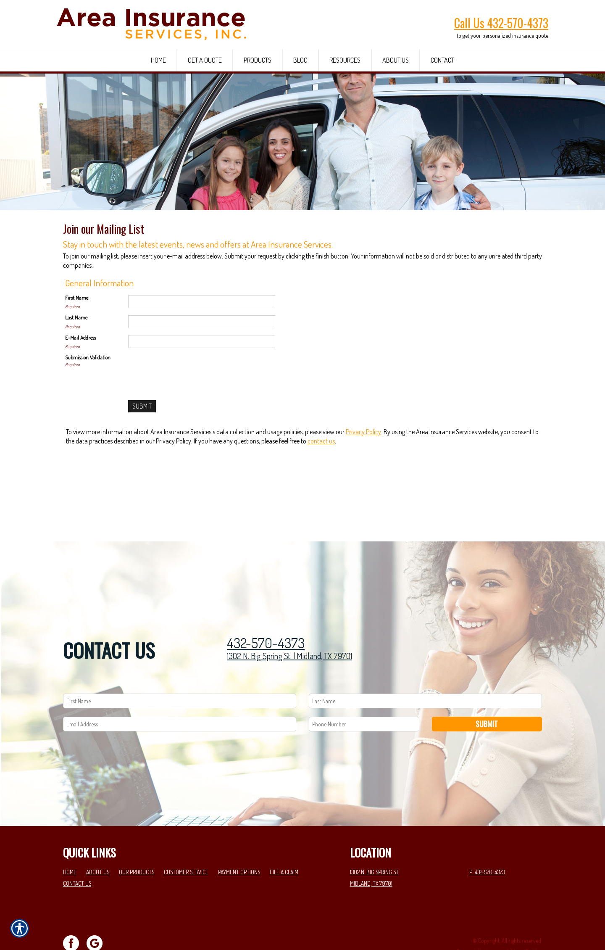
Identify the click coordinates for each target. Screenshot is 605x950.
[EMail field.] (179, 695)
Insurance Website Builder (513, 923)
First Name (76, 354)
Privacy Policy (363, 489)
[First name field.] (179, 672)
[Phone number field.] (364, 695)
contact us (321, 498)
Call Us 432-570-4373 (501, 23)
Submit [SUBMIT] (487, 694)
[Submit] (142, 463)
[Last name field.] (425, 672)
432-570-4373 (266, 614)
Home (69, 843)
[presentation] (192, 427)
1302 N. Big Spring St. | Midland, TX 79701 (289, 627)
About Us (97, 843)
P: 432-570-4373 (487, 843)
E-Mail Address (80, 394)
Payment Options (239, 843)
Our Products (136, 843)
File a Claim (284, 843)
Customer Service (186, 843)
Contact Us (77, 854)
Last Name (76, 374)
